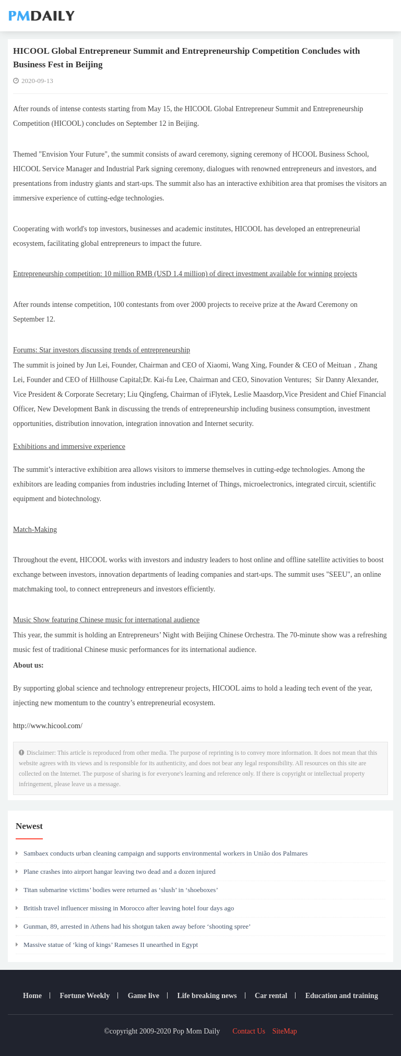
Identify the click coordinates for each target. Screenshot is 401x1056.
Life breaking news (207, 996)
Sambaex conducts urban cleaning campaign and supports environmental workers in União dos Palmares (162, 853)
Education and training (341, 996)
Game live (143, 996)
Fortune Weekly (85, 996)
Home (32, 996)
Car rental (271, 996)
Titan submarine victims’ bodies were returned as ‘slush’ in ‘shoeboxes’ (117, 890)
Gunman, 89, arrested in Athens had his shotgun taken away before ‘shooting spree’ (133, 926)
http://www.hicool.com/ (47, 726)
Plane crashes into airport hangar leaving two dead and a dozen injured (116, 871)
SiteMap (284, 1031)
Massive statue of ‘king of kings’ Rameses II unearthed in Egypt (107, 944)
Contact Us (248, 1031)
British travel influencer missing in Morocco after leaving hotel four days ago (125, 908)
